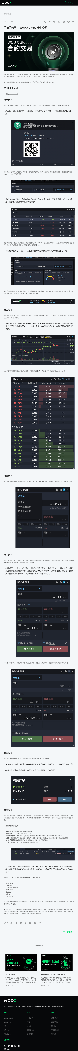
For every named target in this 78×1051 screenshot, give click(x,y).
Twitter (8, 892)
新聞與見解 (7, 14)
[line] (68, 21)
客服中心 (30, 1022)
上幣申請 (6, 1030)
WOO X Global (8, 1018)
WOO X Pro (7, 1022)
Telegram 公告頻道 (12, 887)
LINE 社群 (9, 890)
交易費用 (30, 1018)
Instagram (9, 896)
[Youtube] (12, 1046)
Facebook (9, 883)
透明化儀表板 (55, 1030)
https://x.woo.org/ (12, 94)
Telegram (9, 885)
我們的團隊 (54, 1022)
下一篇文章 (68, 932)
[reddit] (64, 21)
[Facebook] (15, 1046)
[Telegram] (8, 1046)
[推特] (5, 1046)
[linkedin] (59, 21)
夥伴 (5, 1026)
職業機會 (54, 1026)
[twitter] (45, 21)
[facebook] (54, 21)
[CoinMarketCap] (8, 1049)
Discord (8, 894)
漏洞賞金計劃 (31, 1030)
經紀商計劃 (7, 1034)
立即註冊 (68, 3)
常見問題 (30, 1034)
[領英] (18, 1046)
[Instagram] (5, 1049)
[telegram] (49, 21)
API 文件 (30, 1026)
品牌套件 (54, 1034)
